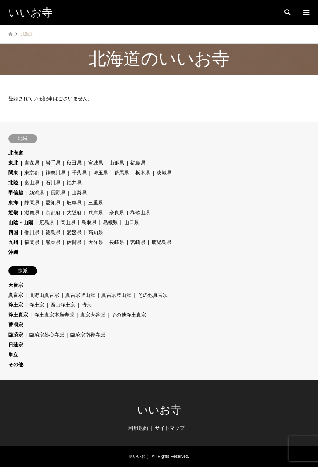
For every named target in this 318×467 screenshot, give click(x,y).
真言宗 (15, 295)
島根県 (110, 222)
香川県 (31, 232)
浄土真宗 (18, 315)
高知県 (95, 232)
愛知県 (53, 203)
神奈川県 (55, 173)
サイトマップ (170, 428)
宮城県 (95, 163)
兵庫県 (95, 212)
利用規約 (138, 428)
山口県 (131, 222)
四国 (13, 232)
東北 (13, 163)
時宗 (87, 305)
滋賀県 (31, 212)
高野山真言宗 (44, 295)
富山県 (31, 183)
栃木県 (142, 173)
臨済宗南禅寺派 (87, 335)
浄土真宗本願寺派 (54, 315)
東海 (13, 203)
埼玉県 (100, 173)
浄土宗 (15, 305)
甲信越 (15, 193)
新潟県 (36, 193)
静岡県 (31, 203)
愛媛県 (74, 232)
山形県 (116, 163)
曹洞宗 (15, 325)
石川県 (53, 183)
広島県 (46, 222)
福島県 (137, 163)
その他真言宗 (153, 295)
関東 (13, 173)
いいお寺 (159, 410)
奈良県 (116, 212)
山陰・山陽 (20, 222)
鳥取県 (89, 222)
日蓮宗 (15, 345)
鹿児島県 (161, 242)
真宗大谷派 (92, 315)
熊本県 (53, 242)
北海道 (15, 153)
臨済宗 (15, 335)
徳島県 (53, 232)
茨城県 (164, 173)
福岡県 (31, 242)
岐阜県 (74, 203)
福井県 (74, 183)
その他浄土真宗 (128, 315)
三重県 (95, 203)
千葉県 (79, 173)
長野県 (58, 193)
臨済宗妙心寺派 (46, 335)
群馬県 (121, 173)
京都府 (53, 212)
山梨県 (79, 193)
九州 (13, 242)
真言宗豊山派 (116, 295)
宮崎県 (137, 242)
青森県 (31, 163)
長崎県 (116, 242)
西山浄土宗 (63, 305)
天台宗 (15, 285)
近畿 (13, 212)
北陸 (13, 183)
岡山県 (67, 222)
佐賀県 (74, 242)
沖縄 (13, 252)
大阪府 (74, 212)
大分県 (95, 242)
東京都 (31, 173)
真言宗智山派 (80, 295)
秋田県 (74, 163)
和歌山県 (140, 212)
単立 (13, 355)
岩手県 (53, 163)
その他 (15, 365)
